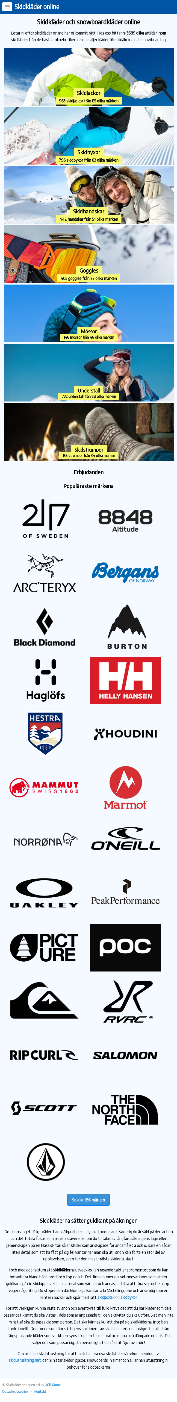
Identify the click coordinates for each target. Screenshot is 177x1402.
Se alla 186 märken (88, 1199)
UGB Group (53, 1385)
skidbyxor (129, 1297)
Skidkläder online (37, 7)
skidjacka (104, 1297)
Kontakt (40, 1391)
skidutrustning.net (25, 1360)
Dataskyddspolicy (15, 1391)
